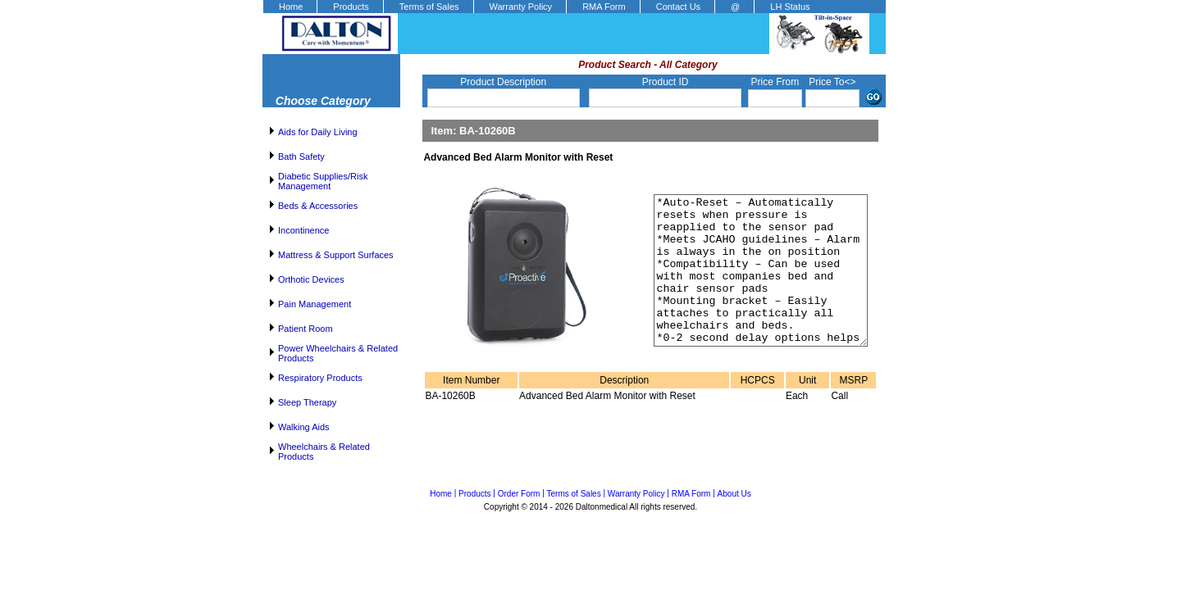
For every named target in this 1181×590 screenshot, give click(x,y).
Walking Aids (304, 427)
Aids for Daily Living (318, 132)
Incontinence (303, 230)
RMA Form (604, 6)
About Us (734, 493)
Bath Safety (301, 156)
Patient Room (305, 329)
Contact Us (678, 6)
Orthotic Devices (311, 279)
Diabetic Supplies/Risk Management (322, 181)
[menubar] (543, 6)
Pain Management (314, 304)
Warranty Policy (521, 6)
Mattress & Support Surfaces (336, 255)
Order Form (519, 493)
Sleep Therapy (307, 402)
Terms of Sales (429, 6)
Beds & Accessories (318, 206)
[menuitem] (289, 6)
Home (291, 6)
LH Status (789, 6)
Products (350, 6)
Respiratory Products (320, 378)
